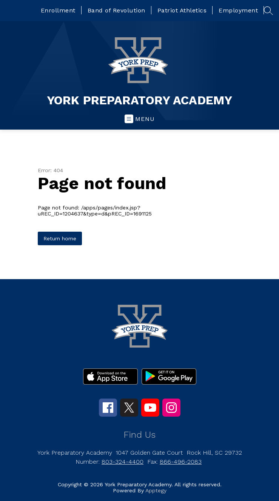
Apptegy (155, 490)
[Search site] (268, 10)
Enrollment (58, 10)
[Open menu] (140, 119)
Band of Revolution (116, 10)
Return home (59, 238)
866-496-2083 (181, 461)
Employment (238, 10)
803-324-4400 (122, 461)
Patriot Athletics (182, 10)
